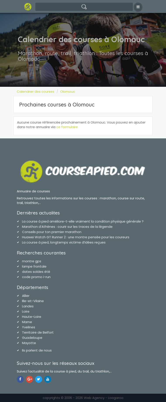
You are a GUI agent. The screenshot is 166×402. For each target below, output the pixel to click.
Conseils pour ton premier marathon (51, 232)
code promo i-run (36, 277)
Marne (27, 322)
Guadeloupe (32, 337)
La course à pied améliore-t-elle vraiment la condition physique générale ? (83, 221)
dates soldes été (36, 271)
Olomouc (67, 91)
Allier (25, 295)
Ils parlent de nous (37, 350)
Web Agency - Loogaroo (103, 397)
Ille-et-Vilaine (33, 301)
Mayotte (29, 343)
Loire (25, 311)
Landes (28, 306)
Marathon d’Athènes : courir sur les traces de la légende (67, 226)
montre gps (31, 261)
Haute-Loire (31, 316)
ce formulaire (67, 127)
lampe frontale (34, 266)
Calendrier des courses (35, 91)
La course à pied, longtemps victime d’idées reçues (64, 242)
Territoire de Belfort (38, 332)
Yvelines (28, 327)
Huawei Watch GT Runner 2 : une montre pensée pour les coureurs (75, 237)
